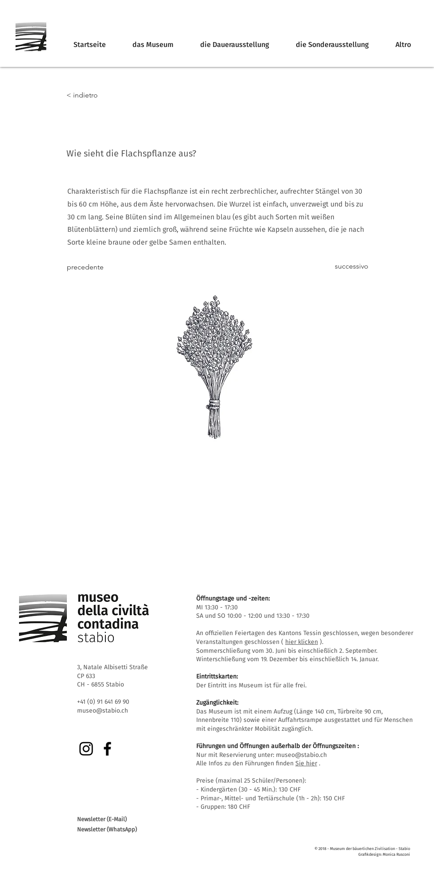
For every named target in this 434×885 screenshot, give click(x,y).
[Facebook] (107, 749)
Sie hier (306, 763)
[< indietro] (95, 95)
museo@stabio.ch (301, 755)
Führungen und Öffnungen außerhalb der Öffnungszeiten (276, 746)
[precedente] (96, 267)
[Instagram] (86, 749)
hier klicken (301, 642)
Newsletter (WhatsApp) (107, 829)
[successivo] (346, 266)
